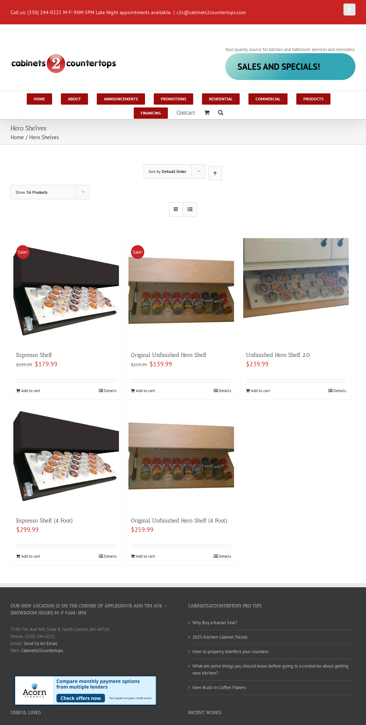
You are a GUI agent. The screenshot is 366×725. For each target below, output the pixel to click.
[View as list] (190, 209)
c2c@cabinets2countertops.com (211, 12)
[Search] (220, 112)
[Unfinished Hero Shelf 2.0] (296, 291)
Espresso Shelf (34, 355)
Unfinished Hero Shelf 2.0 (278, 355)
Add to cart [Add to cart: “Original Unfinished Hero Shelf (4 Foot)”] (145, 556)
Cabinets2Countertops (42, 650)
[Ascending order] (215, 173)
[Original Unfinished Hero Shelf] (181, 291)
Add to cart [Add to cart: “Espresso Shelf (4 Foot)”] (30, 556)
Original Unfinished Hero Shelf (169, 355)
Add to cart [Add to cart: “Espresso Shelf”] (30, 390)
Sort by (167, 171)
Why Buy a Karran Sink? (215, 623)
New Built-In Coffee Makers (219, 687)
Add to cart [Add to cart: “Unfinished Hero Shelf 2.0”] (260, 390)
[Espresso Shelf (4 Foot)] (66, 456)
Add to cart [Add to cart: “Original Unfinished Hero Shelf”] (145, 390)
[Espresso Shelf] (66, 291)
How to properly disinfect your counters (230, 652)
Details (110, 390)
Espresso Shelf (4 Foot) (44, 520)
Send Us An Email (40, 643)
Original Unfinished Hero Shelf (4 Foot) (179, 520)
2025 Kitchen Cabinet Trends (220, 637)
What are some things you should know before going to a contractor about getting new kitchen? (270, 669)
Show (31, 192)
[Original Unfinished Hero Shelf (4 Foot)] (181, 456)
